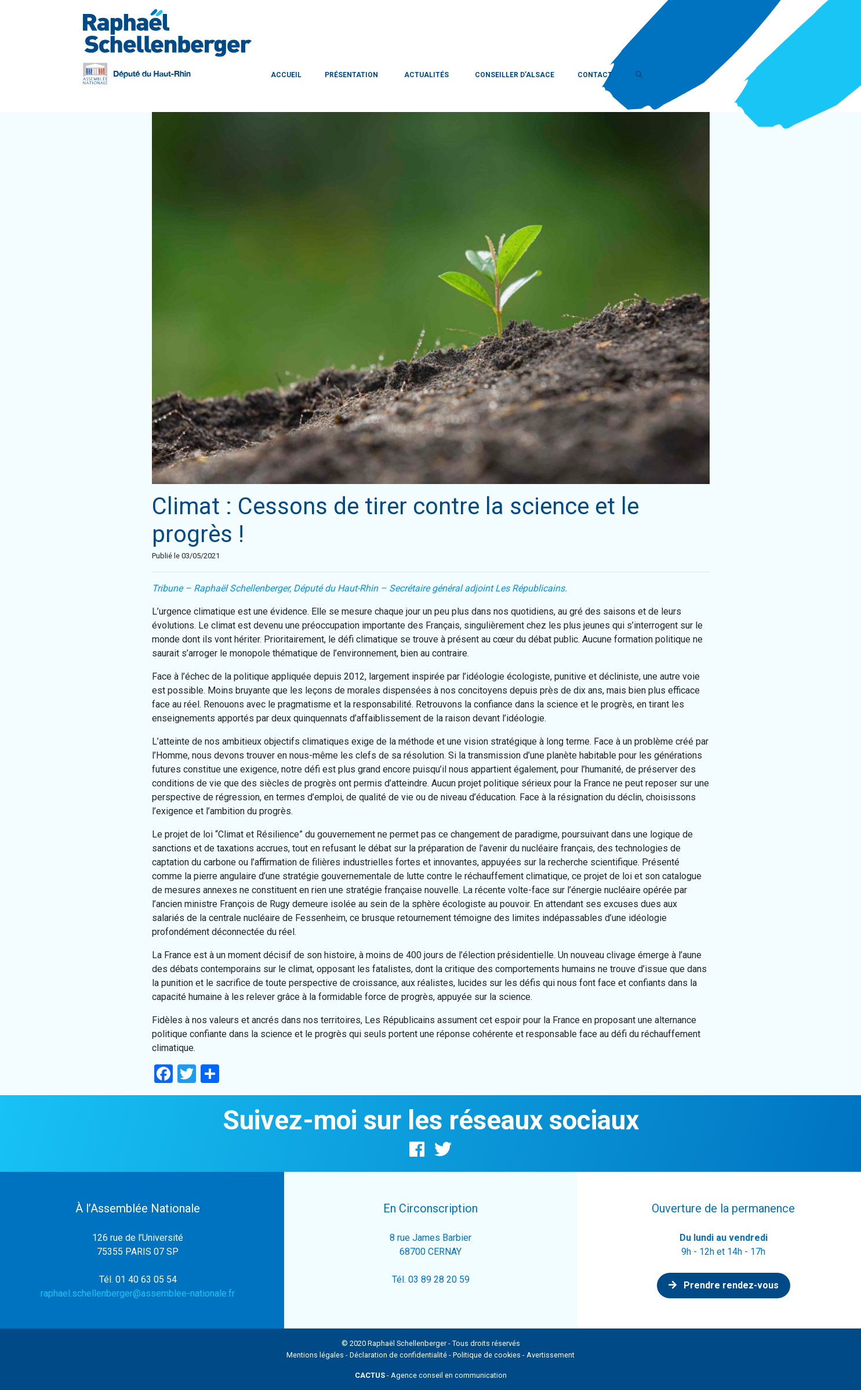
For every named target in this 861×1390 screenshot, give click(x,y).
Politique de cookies (487, 1355)
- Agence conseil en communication (431, 1375)
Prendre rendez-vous (724, 1285)
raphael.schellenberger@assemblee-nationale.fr (138, 1293)
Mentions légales (315, 1355)
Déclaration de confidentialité (398, 1355)
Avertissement (550, 1355)
